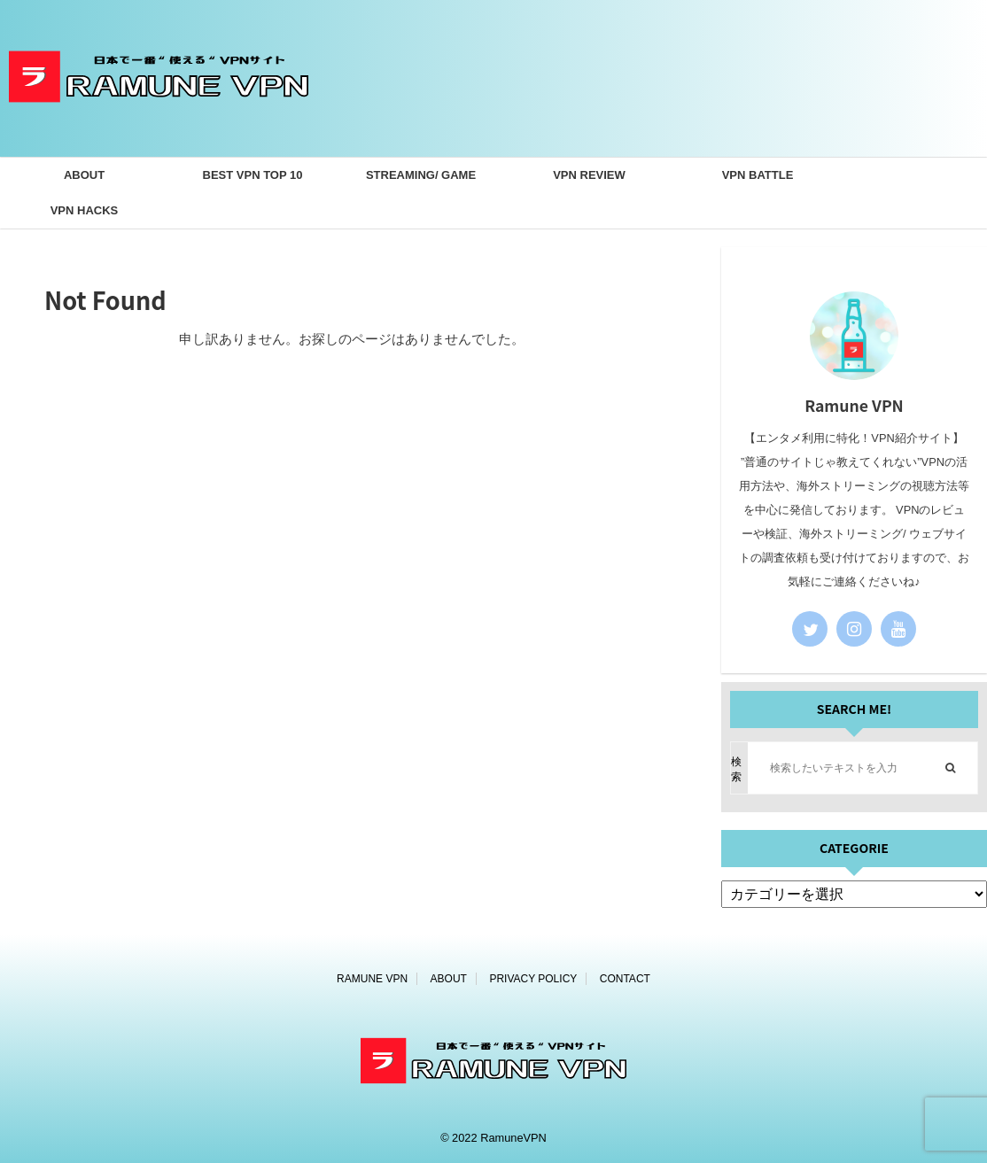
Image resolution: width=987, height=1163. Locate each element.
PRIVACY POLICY (533, 979)
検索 (736, 769)
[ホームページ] (158, 129)
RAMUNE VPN (372, 979)
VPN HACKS (85, 210)
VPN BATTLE (758, 175)
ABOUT (84, 175)
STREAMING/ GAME (421, 175)
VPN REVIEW (589, 175)
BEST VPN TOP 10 (253, 175)
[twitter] (810, 629)
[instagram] (854, 629)
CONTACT (625, 979)
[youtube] (898, 629)
